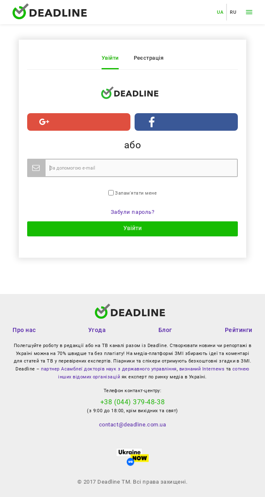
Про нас (24, 330)
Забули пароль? (133, 212)
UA (220, 12)
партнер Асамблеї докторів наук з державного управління (108, 369)
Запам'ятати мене (132, 193)
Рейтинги (238, 330)
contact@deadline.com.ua (132, 424)
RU (233, 12)
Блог (165, 330)
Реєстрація (149, 58)
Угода (97, 330)
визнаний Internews (201, 369)
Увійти (110, 58)
